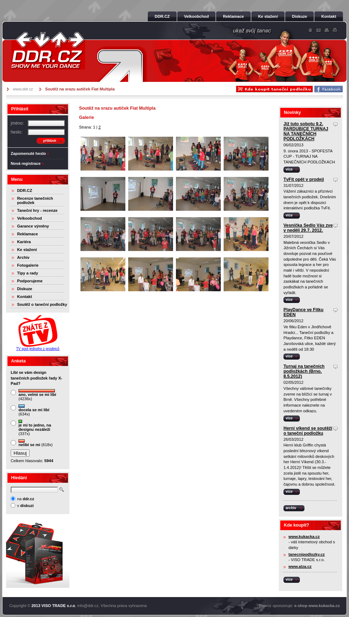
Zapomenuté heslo (28, 153)
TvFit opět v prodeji (303, 179)
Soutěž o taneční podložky (42, 304)
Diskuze (24, 289)
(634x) (34, 410)
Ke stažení (27, 249)
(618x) (36, 443)
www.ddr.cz (23, 89)
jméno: (17, 123)
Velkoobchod (29, 218)
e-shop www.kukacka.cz (317, 605)
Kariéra (24, 242)
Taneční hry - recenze (37, 210)
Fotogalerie (27, 265)
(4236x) (37, 395)
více (289, 169)
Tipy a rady (27, 273)
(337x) (35, 428)
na (25, 499)
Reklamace (27, 234)
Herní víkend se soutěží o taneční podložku (307, 431)
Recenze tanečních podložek (35, 200)
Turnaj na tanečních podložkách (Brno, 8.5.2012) (303, 371)
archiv (291, 508)
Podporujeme (29, 281)
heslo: (16, 132)
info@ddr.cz (87, 605)
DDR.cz (48, 50)
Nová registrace (26, 163)
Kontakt (24, 296)
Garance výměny (33, 226)
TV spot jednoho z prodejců (37, 349)
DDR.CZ (24, 190)
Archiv (23, 257)
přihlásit (49, 140)
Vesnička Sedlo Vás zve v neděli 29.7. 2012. (308, 228)
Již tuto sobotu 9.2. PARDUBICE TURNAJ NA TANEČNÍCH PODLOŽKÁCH (305, 131)
